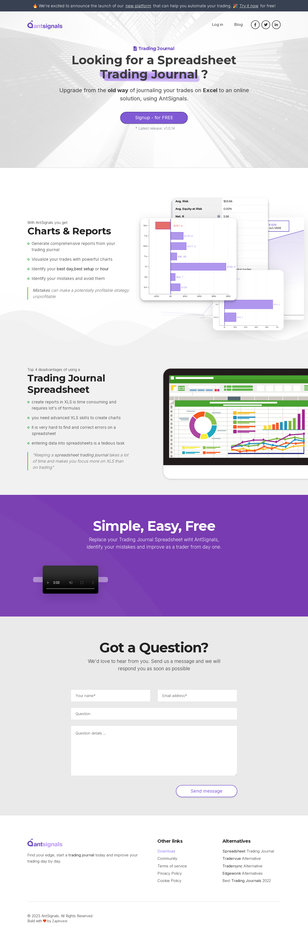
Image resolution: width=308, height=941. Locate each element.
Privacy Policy (169, 876)
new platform (138, 5)
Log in (217, 25)
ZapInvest (59, 924)
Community (167, 861)
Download (166, 853)
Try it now (249, 5)
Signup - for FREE (154, 118)
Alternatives (243, 876)
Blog (238, 25)
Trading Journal (248, 853)
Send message (200, 793)
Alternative (241, 861)
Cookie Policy (169, 884)
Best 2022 (247, 884)
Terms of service (172, 869)
